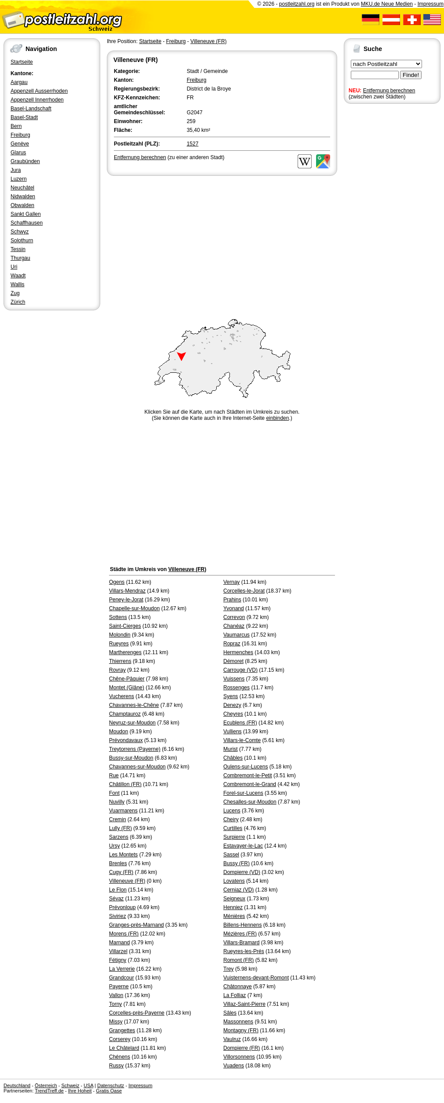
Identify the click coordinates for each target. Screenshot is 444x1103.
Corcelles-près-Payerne (136, 1013)
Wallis (18, 284)
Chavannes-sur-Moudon (137, 767)
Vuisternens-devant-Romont (256, 978)
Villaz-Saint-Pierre (244, 1004)
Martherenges (125, 652)
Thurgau (20, 258)
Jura (16, 170)
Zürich (18, 302)
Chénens (119, 1057)
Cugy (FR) (121, 872)
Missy (116, 1022)
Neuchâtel (22, 188)
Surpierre (234, 837)
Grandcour (121, 978)
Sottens (118, 617)
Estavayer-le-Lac (243, 846)
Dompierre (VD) (241, 872)
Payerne (119, 986)
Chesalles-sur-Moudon (250, 802)
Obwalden (22, 205)
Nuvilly (116, 802)
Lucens (231, 811)
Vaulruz (232, 1039)
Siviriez (117, 916)
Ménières (234, 916)
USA (88, 1085)
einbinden (277, 418)
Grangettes (122, 1030)
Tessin (18, 249)
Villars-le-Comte (242, 740)
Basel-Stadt (24, 117)
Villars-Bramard (241, 942)
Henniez (233, 907)
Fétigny (117, 960)
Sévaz (116, 899)
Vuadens (233, 1066)
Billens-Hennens (242, 925)
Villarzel (118, 951)
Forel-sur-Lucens (243, 793)
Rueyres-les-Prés (243, 951)
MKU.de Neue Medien (387, 4)
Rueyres (119, 644)
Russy (116, 1066)
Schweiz (70, 1085)
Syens (230, 696)
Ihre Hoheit (80, 1090)
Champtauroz (125, 714)
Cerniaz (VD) (238, 890)
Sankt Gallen (26, 214)
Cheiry (231, 819)
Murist (230, 749)
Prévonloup (122, 907)
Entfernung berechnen (389, 90)
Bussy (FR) (236, 863)
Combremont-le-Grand (249, 784)
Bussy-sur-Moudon (131, 758)
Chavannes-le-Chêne (134, 705)
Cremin (117, 819)
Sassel (231, 855)
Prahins (232, 600)
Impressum (431, 4)
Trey (228, 969)
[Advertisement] (222, 243)
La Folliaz (234, 995)
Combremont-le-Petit (247, 775)
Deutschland (17, 1085)
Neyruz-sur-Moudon (132, 723)
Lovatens (234, 881)
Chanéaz (233, 626)
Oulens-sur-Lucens (245, 767)
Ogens (116, 582)
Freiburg (20, 135)
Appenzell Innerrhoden (37, 100)
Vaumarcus (236, 635)
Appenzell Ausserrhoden (39, 91)
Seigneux (234, 899)
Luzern (19, 179)
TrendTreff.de (49, 1090)
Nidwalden (23, 196)
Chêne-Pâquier (127, 679)
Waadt (18, 276)
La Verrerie (122, 969)
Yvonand (233, 608)
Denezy (232, 705)
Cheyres (233, 714)
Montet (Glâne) (126, 687)
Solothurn (22, 240)
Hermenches (238, 652)
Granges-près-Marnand (136, 925)
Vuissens (233, 679)
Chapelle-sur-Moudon (134, 608)
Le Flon (118, 890)
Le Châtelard (124, 1048)
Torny (115, 1004)
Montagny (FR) (240, 1030)
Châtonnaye (237, 986)
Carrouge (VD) (240, 670)
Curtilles (232, 828)
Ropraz (231, 644)
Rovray (117, 670)
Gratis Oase (109, 1090)
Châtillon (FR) (125, 784)
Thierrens (120, 661)
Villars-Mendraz (127, 591)
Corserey (120, 1039)
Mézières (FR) (240, 934)
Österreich (46, 1085)
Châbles (233, 758)
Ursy (114, 846)
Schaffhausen (27, 223)
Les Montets (123, 855)
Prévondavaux (126, 740)
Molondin (120, 635)
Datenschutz (110, 1085)
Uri (14, 267)
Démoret (233, 661)
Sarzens (118, 837)
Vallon (116, 995)
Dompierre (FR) (241, 1048)
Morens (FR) (123, 934)
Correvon (234, 617)
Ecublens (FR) (240, 723)
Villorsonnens (239, 1057)
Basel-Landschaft (31, 109)
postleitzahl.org (297, 4)
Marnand (119, 942)
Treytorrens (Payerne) (134, 749)
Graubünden (25, 161)
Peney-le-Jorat (126, 600)
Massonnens (238, 1022)
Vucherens (121, 696)
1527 (193, 144)
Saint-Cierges (125, 626)
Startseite (22, 62)
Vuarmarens (123, 811)
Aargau (19, 82)
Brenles (118, 863)
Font (114, 793)
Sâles (230, 1013)
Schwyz (20, 232)
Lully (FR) (120, 828)
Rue (114, 775)
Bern (16, 126)
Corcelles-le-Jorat (244, 591)
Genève (20, 144)
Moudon (118, 731)
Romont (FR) (238, 960)
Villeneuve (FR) (208, 41)
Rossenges (236, 687)
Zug (15, 293)
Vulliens (232, 731)
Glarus (18, 152)
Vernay (231, 582)
